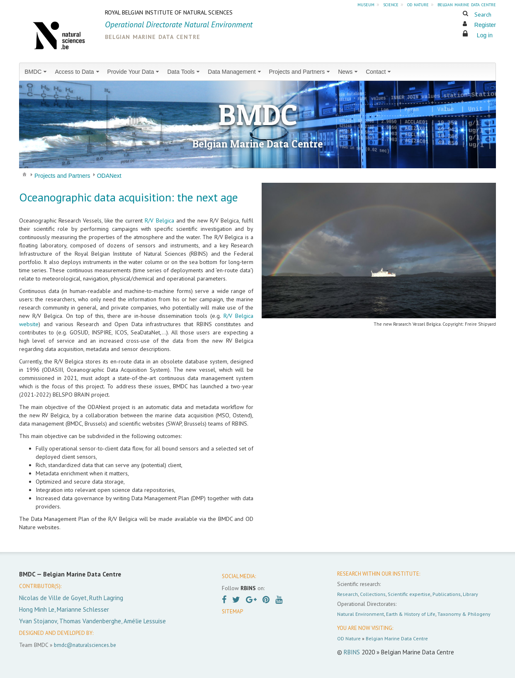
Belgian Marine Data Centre (397, 638)
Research (347, 594)
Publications (446, 594)
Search (482, 14)
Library (470, 594)
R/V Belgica (159, 220)
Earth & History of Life (410, 614)
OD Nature (349, 638)
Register (485, 25)
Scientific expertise (409, 594)
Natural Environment (360, 614)
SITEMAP (232, 611)
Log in (485, 35)
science (390, 4)
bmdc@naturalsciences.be (85, 645)
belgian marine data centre (466, 4)
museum (365, 4)
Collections (373, 594)
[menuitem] (36, 71)
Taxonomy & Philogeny (464, 614)
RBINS (352, 652)
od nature (418, 4)
